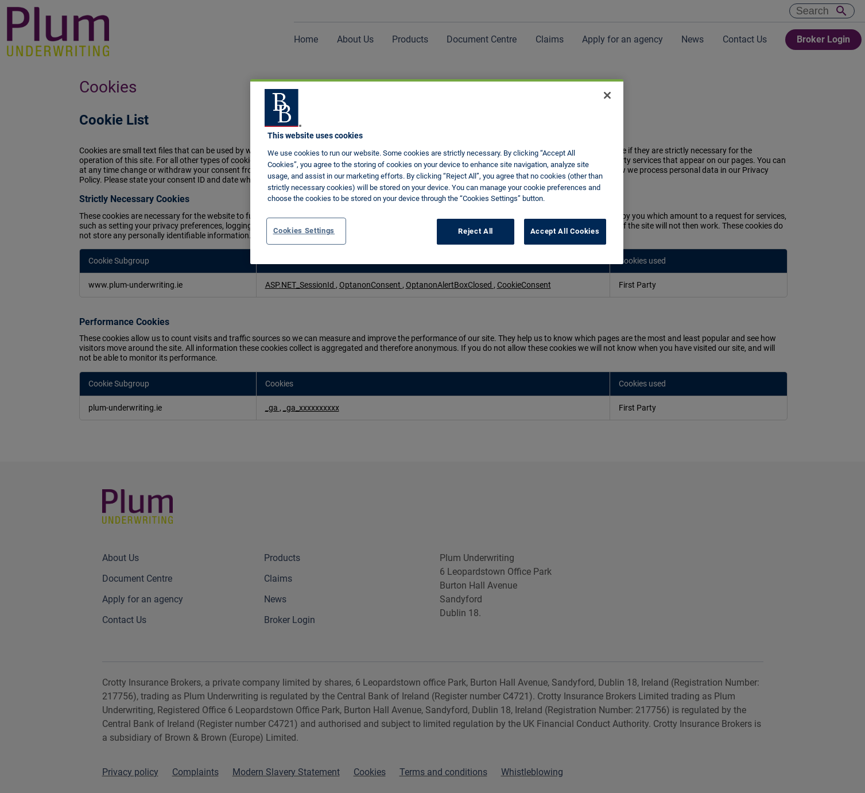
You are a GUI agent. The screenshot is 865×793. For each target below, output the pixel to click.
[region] (436, 171)
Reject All (475, 231)
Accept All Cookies (565, 231)
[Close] (607, 95)
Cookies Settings (304, 230)
